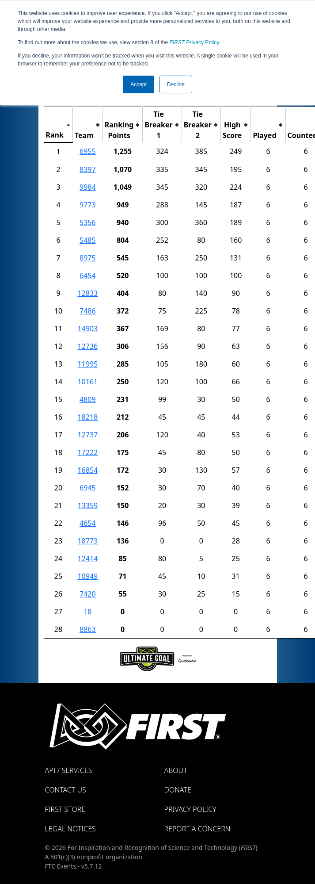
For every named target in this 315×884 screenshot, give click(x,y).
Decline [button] (176, 84)
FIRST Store (65, 809)
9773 (88, 205)
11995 (87, 364)
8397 (88, 169)
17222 (87, 452)
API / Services (68, 770)
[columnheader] (58, 125)
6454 (88, 275)
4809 (88, 399)
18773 (87, 541)
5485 (88, 240)
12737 (87, 435)
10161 (87, 382)
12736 (87, 346)
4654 (88, 523)
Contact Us (65, 790)
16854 (87, 470)
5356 (88, 222)
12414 (87, 558)
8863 (88, 629)
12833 (87, 293)
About (175, 770)
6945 (88, 488)
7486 (88, 311)
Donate (177, 790)
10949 (87, 576)
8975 (88, 258)
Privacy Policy (194, 42)
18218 (87, 417)
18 (87, 611)
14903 (87, 328)
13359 (87, 505)
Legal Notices (70, 829)
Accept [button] (138, 84)
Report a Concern (197, 829)
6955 (88, 151)
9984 (88, 187)
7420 (88, 594)
